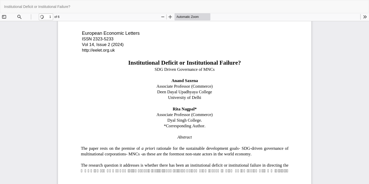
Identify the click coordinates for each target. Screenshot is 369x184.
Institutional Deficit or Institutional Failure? (37, 7)
